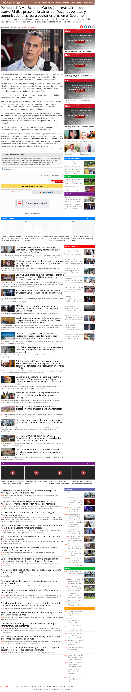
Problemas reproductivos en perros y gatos (73, 621)
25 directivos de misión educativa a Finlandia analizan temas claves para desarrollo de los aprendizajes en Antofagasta (29, 559)
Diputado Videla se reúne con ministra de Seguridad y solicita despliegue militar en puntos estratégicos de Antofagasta (39, 249)
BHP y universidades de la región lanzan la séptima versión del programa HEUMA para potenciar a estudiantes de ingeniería (40, 277)
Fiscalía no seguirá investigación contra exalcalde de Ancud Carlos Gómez (75, 561)
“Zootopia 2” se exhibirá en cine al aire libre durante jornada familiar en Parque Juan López (29, 548)
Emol (36, 689)
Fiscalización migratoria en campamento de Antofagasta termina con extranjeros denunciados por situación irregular (31, 604)
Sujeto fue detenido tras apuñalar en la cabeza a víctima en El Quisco (72, 171)
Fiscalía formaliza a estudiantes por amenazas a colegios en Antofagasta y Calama (29, 513)
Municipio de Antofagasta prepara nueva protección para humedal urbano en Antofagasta (39, 407)
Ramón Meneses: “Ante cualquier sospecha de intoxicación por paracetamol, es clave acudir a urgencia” (75, 675)
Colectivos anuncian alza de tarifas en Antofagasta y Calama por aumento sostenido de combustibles (39, 421)
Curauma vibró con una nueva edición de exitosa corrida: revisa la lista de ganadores (75, 496)
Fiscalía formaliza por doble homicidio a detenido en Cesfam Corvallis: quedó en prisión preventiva (39, 291)
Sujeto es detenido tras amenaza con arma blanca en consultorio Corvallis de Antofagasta (31, 537)
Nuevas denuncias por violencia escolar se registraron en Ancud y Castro (75, 547)
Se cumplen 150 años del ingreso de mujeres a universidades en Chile (75, 615)
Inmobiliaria (55, 689)
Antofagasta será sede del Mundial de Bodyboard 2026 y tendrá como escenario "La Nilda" (31, 571)
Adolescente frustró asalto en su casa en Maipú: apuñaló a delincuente (73, 164)
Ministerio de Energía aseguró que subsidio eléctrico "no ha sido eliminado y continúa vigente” (75, 504)
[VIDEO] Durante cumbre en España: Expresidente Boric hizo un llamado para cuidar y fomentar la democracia (73, 301)
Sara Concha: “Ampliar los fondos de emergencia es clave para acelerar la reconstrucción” (75, 652)
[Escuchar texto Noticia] (61, 148)
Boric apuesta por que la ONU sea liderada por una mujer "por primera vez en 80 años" (73, 262)
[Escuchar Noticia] (80, 21)
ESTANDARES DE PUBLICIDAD (66, 686)
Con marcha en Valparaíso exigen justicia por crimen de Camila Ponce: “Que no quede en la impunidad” (75, 534)
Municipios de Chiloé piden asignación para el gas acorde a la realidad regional (75, 540)
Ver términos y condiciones (32, 213)
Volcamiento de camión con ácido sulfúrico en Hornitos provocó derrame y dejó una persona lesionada (38, 452)
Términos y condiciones (52, 686)
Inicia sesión (34, 164)
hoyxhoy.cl (69, 689)
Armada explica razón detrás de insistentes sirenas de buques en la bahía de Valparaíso (72, 309)
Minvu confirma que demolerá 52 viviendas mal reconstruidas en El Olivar (73, 280)
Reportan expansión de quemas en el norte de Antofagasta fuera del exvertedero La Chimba (31, 613)
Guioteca (48, 689)
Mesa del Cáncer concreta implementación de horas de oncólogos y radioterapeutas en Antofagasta (37, 395)
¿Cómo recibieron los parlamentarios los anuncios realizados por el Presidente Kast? (75, 666)
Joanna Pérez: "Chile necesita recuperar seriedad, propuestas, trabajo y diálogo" (75, 629)
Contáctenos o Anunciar (37, 686)
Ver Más (79, 565)
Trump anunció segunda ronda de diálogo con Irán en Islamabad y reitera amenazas (73, 207)
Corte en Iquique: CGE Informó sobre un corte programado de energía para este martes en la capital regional (75, 520)
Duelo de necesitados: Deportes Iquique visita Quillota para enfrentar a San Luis (75, 582)
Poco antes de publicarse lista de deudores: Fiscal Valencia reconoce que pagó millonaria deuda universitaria (73, 254)
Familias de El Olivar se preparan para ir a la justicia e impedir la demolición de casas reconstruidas (72, 273)
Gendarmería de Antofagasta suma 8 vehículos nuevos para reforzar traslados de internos (29, 624)
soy (53, 257)
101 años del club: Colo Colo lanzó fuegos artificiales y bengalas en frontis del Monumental (72, 190)
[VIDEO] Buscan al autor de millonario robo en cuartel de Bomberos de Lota (73, 336)
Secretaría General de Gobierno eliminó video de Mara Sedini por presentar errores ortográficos (73, 319)
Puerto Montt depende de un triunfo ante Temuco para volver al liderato (75, 597)
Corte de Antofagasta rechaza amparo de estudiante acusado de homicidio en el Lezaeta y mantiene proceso (31, 526)
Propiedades (62, 689)
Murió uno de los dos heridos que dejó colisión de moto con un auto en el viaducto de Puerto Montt (75, 512)
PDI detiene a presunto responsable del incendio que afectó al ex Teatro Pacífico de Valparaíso (73, 200)
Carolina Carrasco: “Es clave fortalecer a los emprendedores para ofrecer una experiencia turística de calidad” (75, 660)
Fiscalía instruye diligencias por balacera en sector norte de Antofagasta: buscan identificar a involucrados (39, 349)
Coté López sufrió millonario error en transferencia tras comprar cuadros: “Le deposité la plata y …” (73, 329)
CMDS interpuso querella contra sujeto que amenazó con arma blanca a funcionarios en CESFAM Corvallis (37, 308)
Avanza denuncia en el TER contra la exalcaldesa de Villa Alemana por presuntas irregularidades (73, 290)
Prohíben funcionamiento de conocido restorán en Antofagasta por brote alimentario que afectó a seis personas (40, 263)
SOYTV (4, 464)
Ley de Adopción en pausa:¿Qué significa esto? (75, 679)
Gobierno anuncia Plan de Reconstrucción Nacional (75, 642)
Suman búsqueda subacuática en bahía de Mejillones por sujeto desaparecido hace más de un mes (31, 637)
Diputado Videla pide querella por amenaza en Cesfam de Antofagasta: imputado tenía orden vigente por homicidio (28, 502)
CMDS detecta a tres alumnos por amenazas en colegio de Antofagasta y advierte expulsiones (28, 491)
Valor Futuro (42, 689)
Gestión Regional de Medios (22, 686)
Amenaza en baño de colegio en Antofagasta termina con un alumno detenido (29, 582)
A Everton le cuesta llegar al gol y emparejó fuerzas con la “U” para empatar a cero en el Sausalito (73, 182)
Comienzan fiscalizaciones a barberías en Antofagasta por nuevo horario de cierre (31, 591)
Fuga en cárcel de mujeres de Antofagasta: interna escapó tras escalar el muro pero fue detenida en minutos (30, 648)
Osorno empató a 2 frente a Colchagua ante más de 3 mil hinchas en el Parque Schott (75, 590)
